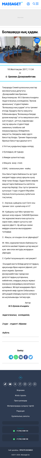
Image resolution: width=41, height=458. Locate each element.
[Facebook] (20, 384)
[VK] (15, 384)
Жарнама (20, 390)
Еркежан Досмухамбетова (20, 76)
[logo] (12, 4)
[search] (34, 4)
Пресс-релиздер (20, 401)
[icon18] (20, 379)
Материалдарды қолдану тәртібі (20, 406)
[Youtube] (10, 384)
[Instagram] (25, 384)
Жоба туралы (20, 395)
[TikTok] (5, 384)
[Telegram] (30, 384)
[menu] (37, 4)
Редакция (20, 411)
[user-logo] (28, 5)
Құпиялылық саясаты (21, 416)
